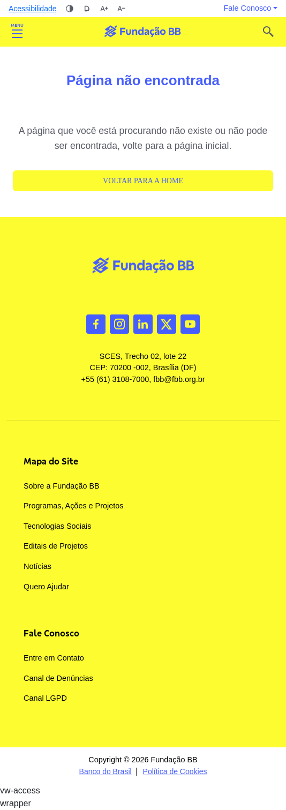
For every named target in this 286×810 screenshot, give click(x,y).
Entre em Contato (54, 658)
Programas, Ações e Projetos (73, 505)
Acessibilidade (33, 8)
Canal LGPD (45, 698)
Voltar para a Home (143, 181)
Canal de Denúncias (58, 678)
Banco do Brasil (105, 772)
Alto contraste (69, 8)
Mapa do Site (51, 461)
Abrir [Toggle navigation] (17, 31)
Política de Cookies (175, 772)
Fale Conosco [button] (248, 8)
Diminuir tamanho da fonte (121, 8)
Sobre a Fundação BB (62, 486)
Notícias (37, 566)
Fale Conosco (51, 633)
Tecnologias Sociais (57, 526)
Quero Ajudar (46, 586)
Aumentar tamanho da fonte (104, 8)
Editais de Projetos (56, 546)
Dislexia (86, 8)
